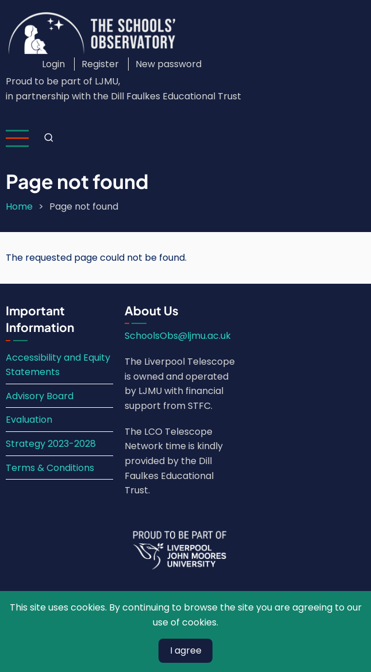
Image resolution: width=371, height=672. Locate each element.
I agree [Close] (186, 650)
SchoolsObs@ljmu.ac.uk (178, 335)
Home (19, 206)
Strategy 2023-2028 (51, 443)
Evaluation (29, 419)
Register (100, 64)
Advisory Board (40, 396)
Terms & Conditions (50, 467)
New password (169, 64)
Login (53, 64)
